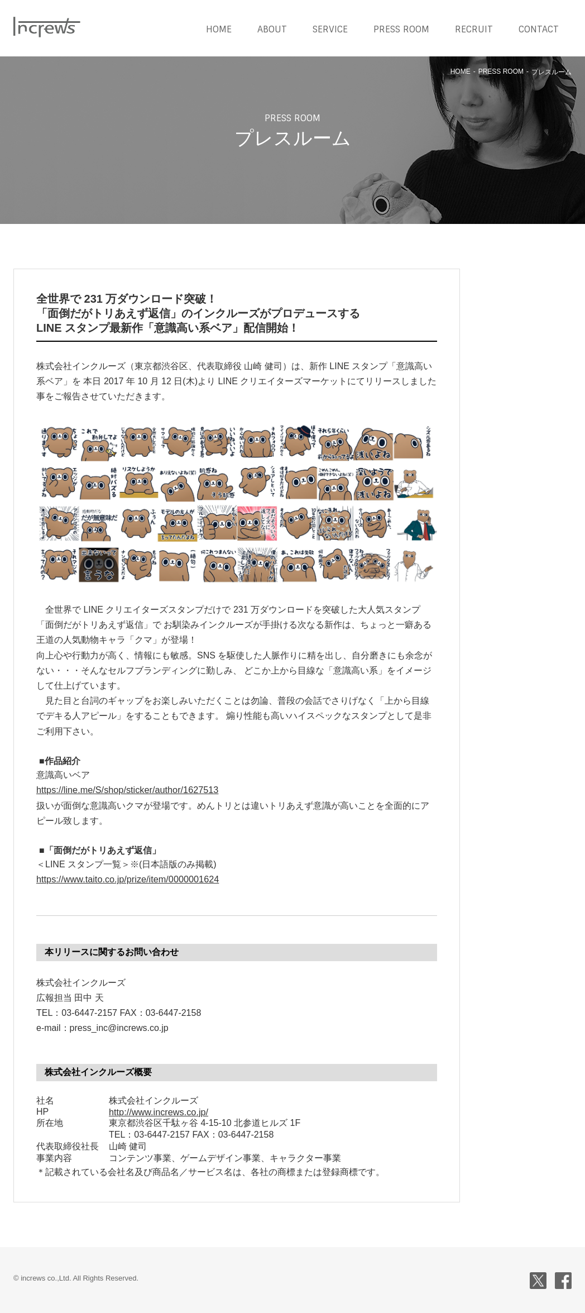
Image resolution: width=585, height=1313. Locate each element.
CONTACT (539, 29)
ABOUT (272, 29)
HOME (219, 29)
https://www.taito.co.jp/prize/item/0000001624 (126, 879)
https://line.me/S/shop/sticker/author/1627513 (125, 790)
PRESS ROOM (401, 29)
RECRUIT (474, 29)
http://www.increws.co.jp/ (158, 1111)
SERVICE (330, 29)
